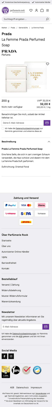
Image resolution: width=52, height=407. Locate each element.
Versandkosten (40, 393)
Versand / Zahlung (10, 284)
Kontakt (5, 268)
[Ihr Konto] (36, 10)
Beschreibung (9, 141)
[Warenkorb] (42, 10)
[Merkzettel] (31, 10)
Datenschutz (22, 387)
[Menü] (47, 10)
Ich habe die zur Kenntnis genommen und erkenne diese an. (24, 129)
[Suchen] (47, 19)
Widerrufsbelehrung (11, 290)
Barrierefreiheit (9, 262)
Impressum (36, 387)
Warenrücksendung (11, 301)
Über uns (6, 246)
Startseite (6, 240)
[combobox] (23, 19)
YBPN (4, 257)
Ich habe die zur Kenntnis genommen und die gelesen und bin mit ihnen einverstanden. (25, 336)
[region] (26, 77)
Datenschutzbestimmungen (28, 128)
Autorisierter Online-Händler (15, 251)
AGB (20, 336)
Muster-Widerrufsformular (14, 295)
